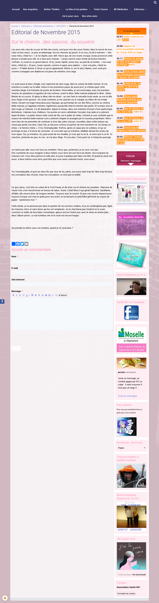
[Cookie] (5, 598)
